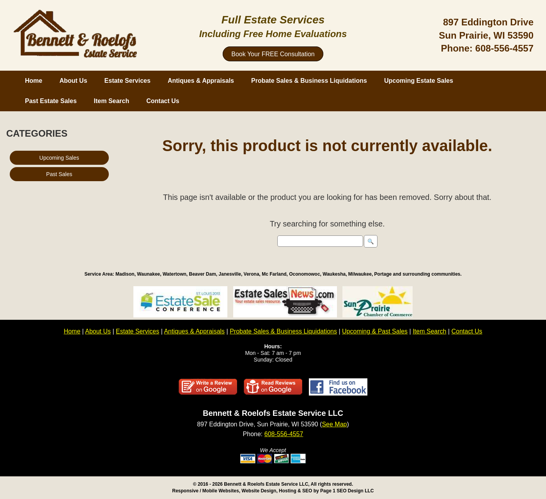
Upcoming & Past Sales (375, 331)
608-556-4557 (504, 48)
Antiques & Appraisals (201, 80)
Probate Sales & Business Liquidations (309, 80)
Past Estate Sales (51, 101)
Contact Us (162, 101)
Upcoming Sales (59, 158)
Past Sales (59, 174)
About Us (73, 80)
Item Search (111, 101)
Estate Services (128, 80)
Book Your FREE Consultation (272, 54)
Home (33, 80)
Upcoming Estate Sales (418, 80)
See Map (334, 424)
